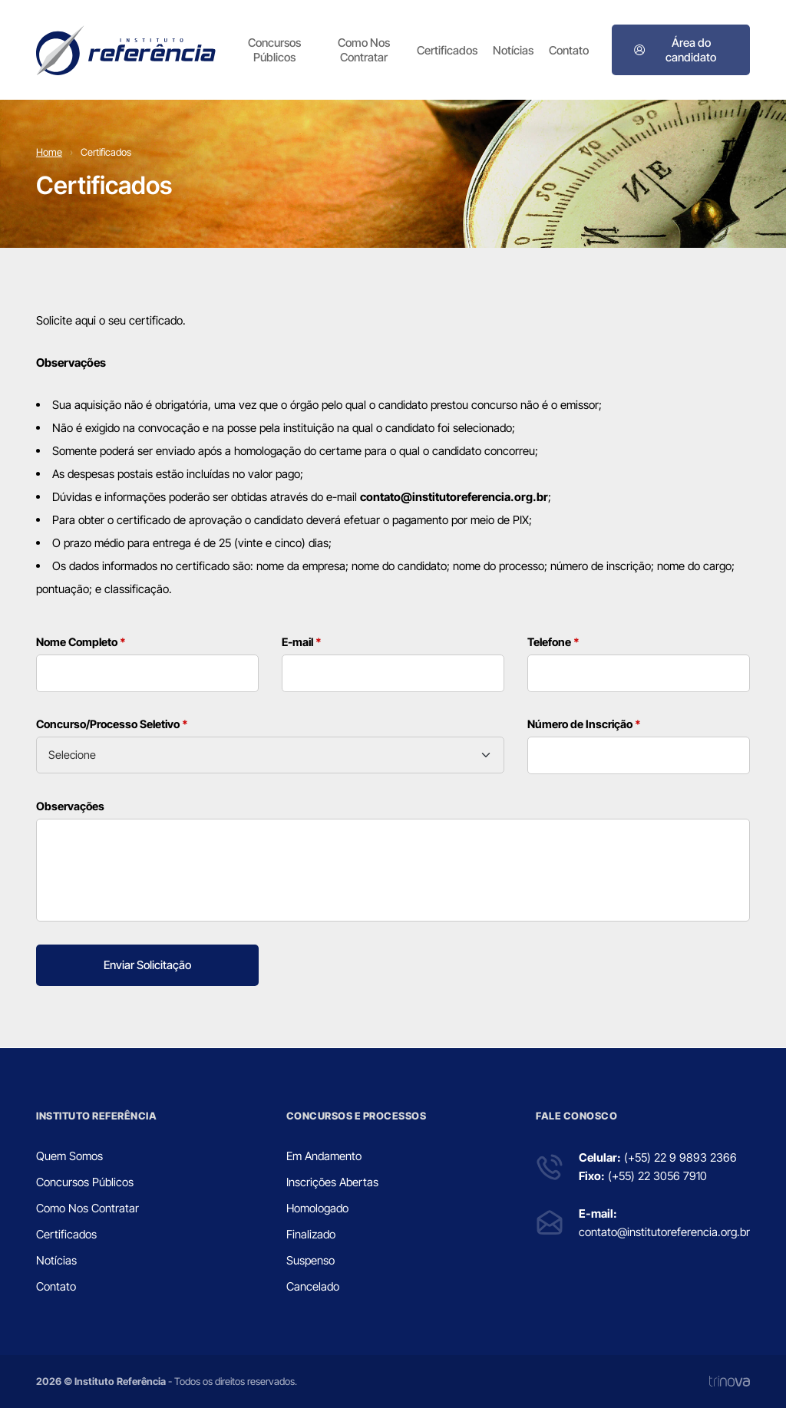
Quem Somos (69, 1156)
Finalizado (310, 1234)
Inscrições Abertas (332, 1182)
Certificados (447, 50)
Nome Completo (81, 641)
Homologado (317, 1208)
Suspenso (310, 1260)
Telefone (553, 641)
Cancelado (312, 1286)
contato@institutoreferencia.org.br (664, 1232)
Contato (569, 50)
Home (49, 152)
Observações (70, 806)
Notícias (513, 50)
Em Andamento (324, 1156)
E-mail (302, 641)
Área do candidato (674, 49)
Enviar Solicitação (147, 965)
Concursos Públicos (274, 49)
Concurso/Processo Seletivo (112, 723)
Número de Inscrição (584, 723)
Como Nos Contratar (364, 49)
